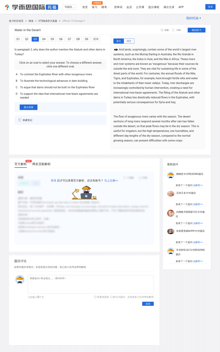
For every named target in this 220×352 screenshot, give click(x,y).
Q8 (78, 39)
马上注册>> (111, 180)
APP (181, 7)
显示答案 (28, 107)
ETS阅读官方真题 (48, 20)
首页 (85, 7)
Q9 (86, 39)
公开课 (140, 7)
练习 (94, 7)
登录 (210, 6)
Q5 (52, 39)
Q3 (35, 39)
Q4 (44, 39)
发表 (148, 303)
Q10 (95, 39)
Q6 (61, 39)
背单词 (118, 7)
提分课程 (153, 7)
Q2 (26, 39)
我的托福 (192, 18)
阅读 (31, 20)
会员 (129, 7)
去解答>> (198, 185)
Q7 (69, 39)
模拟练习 (196, 30)
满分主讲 (168, 7)
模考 (104, 7)
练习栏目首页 (16, 20)
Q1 (18, 39)
